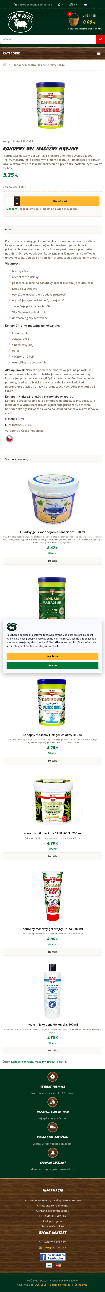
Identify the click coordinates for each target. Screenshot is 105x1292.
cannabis (27, 1061)
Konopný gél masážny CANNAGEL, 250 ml (52, 833)
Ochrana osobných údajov (52, 1210)
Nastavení (52, 665)
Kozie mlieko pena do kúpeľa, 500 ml (52, 1024)
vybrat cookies (26, 646)
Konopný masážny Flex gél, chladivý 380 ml (52, 735)
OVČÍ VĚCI (40, 1284)
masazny (40, 1061)
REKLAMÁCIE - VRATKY (52, 1216)
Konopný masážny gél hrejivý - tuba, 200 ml (52, 929)
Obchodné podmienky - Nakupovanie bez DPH (52, 1200)
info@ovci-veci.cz (55, 1247)
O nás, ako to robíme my (52, 1205)
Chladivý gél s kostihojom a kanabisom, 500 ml (52, 532)
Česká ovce (80, 1284)
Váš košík (86, 19)
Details (52, 560)
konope (16, 1061)
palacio (61, 1061)
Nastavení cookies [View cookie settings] (52, 1226)
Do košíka (60, 201)
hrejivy (51, 1061)
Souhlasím (52, 656)
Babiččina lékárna (60, 1284)
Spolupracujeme (52, 1221)
